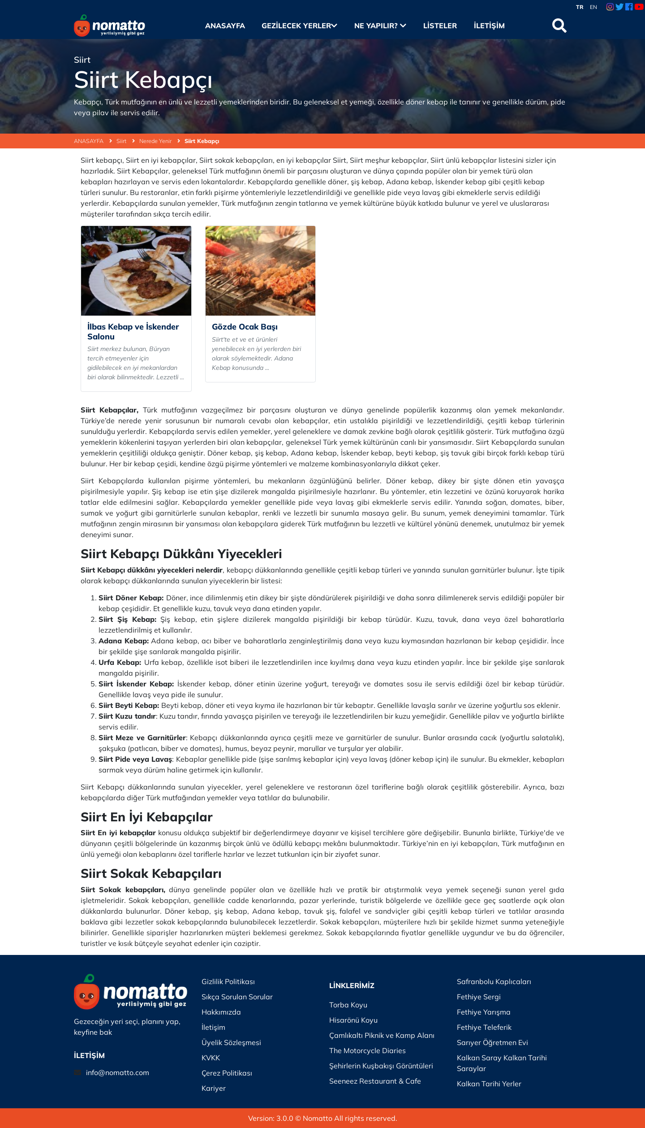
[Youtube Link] (639, 7)
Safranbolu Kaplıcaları (494, 981)
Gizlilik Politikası (228, 981)
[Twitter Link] (619, 7)
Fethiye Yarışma (484, 1011)
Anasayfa (225, 25)
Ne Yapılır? (380, 25)
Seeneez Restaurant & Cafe (375, 1080)
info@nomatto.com (117, 1072)
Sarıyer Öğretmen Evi (492, 1042)
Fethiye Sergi (479, 996)
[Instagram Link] (610, 7)
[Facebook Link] (628, 7)
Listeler (440, 25)
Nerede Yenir (159, 140)
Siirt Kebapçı (202, 140)
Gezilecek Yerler (299, 25)
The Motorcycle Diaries (367, 1050)
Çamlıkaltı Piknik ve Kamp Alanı (381, 1035)
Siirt (125, 140)
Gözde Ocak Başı (245, 326)
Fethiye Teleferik (484, 1027)
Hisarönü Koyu (353, 1019)
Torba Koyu (348, 1004)
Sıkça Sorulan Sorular (237, 996)
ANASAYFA (93, 140)
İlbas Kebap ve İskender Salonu (133, 331)
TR (580, 7)
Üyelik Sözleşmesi (231, 1042)
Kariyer (214, 1088)
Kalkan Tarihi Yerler (489, 1083)
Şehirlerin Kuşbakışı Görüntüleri (381, 1065)
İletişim (489, 25)
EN (593, 7)
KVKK (211, 1057)
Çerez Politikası (227, 1072)
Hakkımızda (221, 1011)
